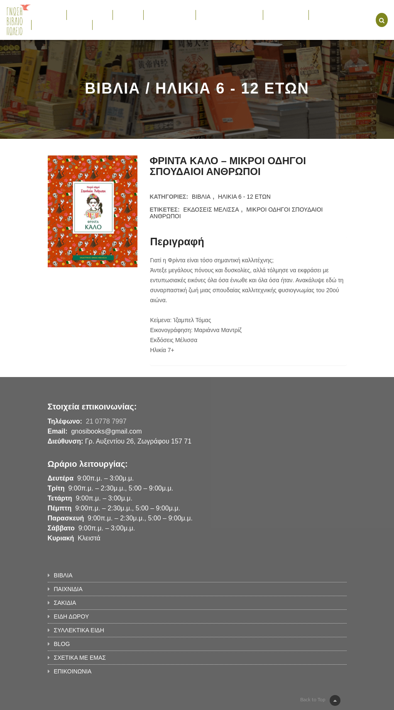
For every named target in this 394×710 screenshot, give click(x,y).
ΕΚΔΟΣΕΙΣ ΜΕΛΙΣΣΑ (211, 209)
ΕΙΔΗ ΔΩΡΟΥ (169, 14)
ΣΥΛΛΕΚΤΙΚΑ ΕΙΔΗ (229, 14)
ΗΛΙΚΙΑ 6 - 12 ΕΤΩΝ (244, 196)
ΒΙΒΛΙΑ (48, 14)
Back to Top (320, 700)
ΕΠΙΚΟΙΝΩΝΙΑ (116, 24)
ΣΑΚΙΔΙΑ (128, 14)
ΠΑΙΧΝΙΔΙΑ (89, 14)
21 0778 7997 (106, 421)
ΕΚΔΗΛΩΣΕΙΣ (285, 14)
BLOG (321, 14)
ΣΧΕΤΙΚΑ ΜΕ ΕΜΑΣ (62, 24)
